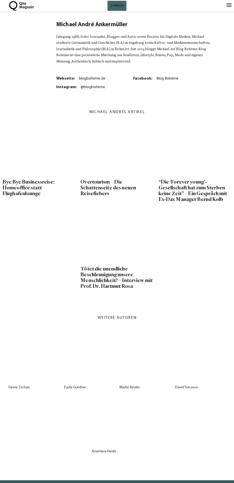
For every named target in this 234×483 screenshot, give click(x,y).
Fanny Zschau (19, 387)
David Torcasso (186, 387)
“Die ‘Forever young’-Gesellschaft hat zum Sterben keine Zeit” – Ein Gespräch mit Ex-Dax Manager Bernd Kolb (193, 190)
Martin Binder (130, 387)
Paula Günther (75, 387)
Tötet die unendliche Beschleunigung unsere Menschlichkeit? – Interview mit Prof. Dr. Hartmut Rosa (116, 277)
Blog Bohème (167, 79)
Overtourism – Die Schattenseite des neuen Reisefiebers (108, 187)
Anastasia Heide (104, 451)
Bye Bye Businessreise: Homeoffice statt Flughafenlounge (29, 187)
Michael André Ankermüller (92, 25)
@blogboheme (93, 87)
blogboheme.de (92, 79)
